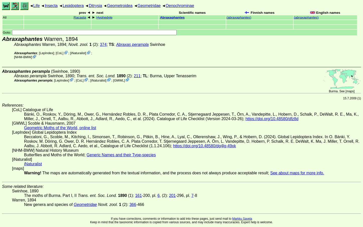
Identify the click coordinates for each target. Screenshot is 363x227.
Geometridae (149, 6)
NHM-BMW (23, 57)
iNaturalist (78, 53)
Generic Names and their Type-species (121, 155)
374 (103, 44)
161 (138, 195)
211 (137, 76)
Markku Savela (242, 218)
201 (172, 195)
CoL (59, 53)
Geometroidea (119, 6)
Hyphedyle (104, 17)
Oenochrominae (180, 6)
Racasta (80, 17)
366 (133, 204)
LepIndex (46, 53)
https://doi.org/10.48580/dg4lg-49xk (204, 146)
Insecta (51, 6)
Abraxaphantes (172, 17)
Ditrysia (95, 6)
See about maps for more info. (297, 173)
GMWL (119, 80)
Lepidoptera (73, 6)
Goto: (90, 32)
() (238, 17)
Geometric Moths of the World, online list (60, 128)
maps (350, 91)
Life (36, 6)
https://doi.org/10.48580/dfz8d (272, 119)
